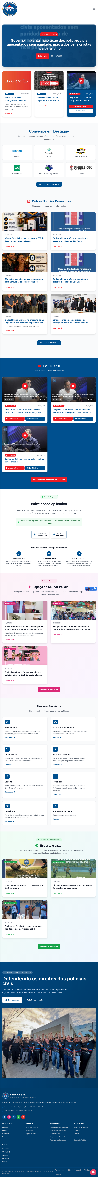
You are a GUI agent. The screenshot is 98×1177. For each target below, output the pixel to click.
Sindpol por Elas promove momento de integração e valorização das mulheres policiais (71, 629)
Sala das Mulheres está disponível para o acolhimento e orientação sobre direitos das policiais (24, 629)
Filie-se (4, 1161)
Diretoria (5, 1127)
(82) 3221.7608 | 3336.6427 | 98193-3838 (18, 1111)
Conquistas (6, 1134)
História (4, 1130)
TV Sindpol (6, 1152)
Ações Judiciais (31, 1134)
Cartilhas (77, 1130)
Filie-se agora (12, 1000)
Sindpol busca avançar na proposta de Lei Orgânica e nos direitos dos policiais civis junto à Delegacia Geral (24, 323)
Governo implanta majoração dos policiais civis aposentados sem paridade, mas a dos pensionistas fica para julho (49, 44)
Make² (58, 1174)
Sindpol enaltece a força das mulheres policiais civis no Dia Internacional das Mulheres (23, 675)
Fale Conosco (88, 1170)
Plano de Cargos (55, 1134)
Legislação (29, 1130)
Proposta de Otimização (58, 1137)
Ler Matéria (81, 111)
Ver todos (9, 821)
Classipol (5, 1155)
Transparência (59, 1170)
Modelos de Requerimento (59, 1127)
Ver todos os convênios (49, 184)
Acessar (57, 738)
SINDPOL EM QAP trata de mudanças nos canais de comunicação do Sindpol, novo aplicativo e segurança (23, 412)
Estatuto (4, 1137)
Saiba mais (10, 738)
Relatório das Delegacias (58, 1140)
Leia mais (42, 56)
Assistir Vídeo (81, 106)
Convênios (5, 1158)
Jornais (76, 1137)
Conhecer (9, 765)
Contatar (57, 765)
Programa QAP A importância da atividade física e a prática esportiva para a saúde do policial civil (72, 412)
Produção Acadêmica (81, 1127)
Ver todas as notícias (49, 343)
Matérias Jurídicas (32, 1127)
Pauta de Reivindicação (58, 1130)
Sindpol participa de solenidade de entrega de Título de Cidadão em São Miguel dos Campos (70, 323)
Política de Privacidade (74, 1170)
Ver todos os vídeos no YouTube (49, 479)
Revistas (76, 1134)
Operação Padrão (80, 1140)
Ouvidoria (5, 1149)
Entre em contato (35, 1000)
